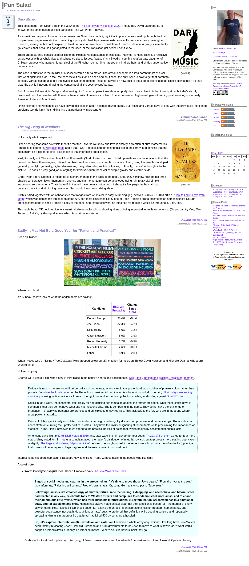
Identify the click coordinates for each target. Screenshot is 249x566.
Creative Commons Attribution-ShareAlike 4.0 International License (227, 86)
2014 (231, 192)
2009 (236, 189)
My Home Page (219, 52)
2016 (241, 192)
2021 (236, 194)
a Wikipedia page (54, 147)
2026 (231, 197)
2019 (225, 194)
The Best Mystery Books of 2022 (100, 25)
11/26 (132, 312)
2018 (220, 194)
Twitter (224, 57)
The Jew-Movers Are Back (109, 471)
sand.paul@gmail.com (227, 48)
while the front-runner (56, 392)
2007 (225, 189)
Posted (194, 116)
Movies (216, 118)
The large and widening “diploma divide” (65, 443)
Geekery (217, 122)
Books (216, 114)
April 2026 (218, 153)
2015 (236, 192)
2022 (241, 194)
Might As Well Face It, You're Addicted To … (230, 240)
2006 (220, 189)
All (214, 126)
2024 (220, 197)
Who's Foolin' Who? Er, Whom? (225, 230)
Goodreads (233, 57)
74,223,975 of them (158, 435)
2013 (225, 192)
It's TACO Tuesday (220, 237)
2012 (220, 192)
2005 (215, 189)
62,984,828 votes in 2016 (73, 435)
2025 (225, 197)
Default (216, 110)
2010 (241, 189)
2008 (231, 189)
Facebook (217, 57)
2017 (215, 194)
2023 (215, 197)
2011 (215, 192)
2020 (231, 194)
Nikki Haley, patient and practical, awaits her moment (161, 377)
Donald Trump (175, 396)
